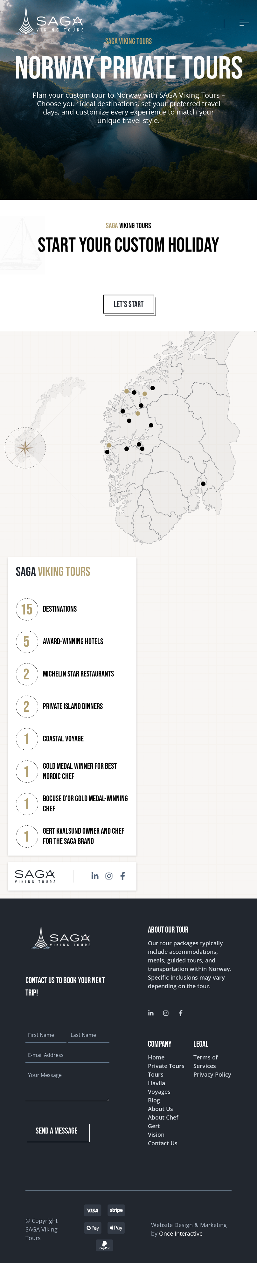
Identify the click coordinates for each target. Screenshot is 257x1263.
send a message (56, 1127)
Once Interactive (181, 1229)
